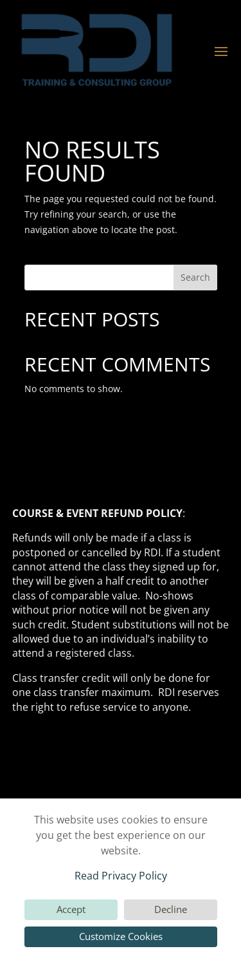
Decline (170, 909)
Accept (71, 909)
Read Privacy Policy (121, 876)
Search (195, 277)
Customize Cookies (121, 936)
